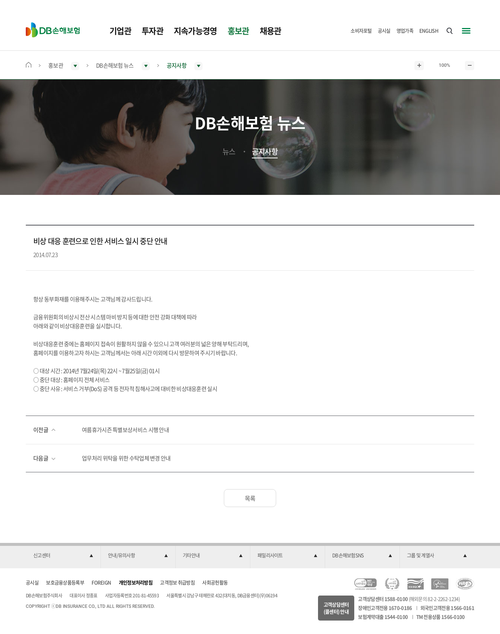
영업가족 (404, 30)
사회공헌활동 (215, 582)
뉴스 (228, 151)
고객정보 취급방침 (177, 582)
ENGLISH (428, 30)
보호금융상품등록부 (65, 582)
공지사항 (265, 151)
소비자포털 (361, 30)
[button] (63, 555)
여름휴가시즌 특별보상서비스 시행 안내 (125, 430)
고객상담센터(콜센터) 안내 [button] (336, 608)
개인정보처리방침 (135, 582)
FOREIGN (101, 582)
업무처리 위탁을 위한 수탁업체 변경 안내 (126, 458)
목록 (250, 498)
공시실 (384, 30)
